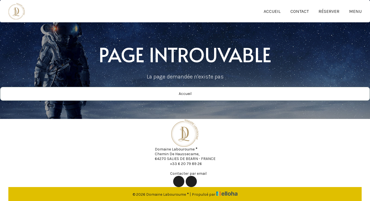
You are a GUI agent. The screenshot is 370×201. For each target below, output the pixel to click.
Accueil (272, 11)
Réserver (328, 11)
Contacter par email (185, 173)
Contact (299, 11)
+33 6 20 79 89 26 (183, 163)
